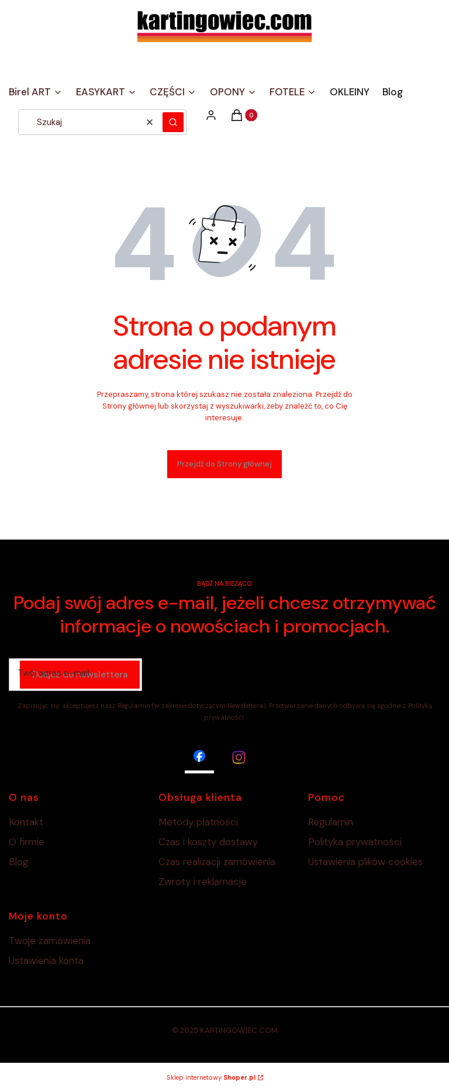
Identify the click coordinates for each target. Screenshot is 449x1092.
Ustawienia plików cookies (367, 861)
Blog (19, 861)
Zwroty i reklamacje (202, 881)
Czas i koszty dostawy (208, 841)
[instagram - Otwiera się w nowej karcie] (239, 757)
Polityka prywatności (355, 841)
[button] (173, 122)
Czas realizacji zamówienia (216, 861)
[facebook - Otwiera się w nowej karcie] (199, 757)
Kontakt (26, 821)
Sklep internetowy (211, 1077)
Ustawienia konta (46, 960)
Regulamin (330, 821)
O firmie (26, 841)
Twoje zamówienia (50, 940)
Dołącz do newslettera (79, 675)
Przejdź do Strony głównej (224, 464)
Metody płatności (198, 821)
